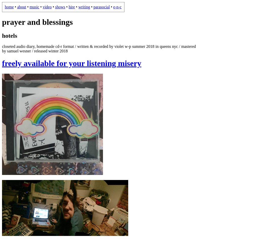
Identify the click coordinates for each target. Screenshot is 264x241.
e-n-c (117, 7)
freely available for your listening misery (71, 63)
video (47, 7)
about (21, 7)
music (34, 7)
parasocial (101, 7)
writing (84, 7)
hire (72, 7)
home (9, 7)
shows (60, 7)
